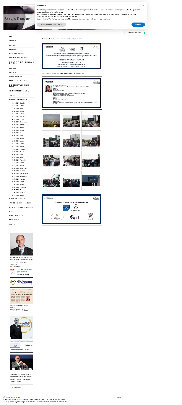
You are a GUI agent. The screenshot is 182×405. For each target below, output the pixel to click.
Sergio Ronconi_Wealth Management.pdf (24, 270)
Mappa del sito (15, 397)
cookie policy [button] (58, 12)
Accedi (119, 397)
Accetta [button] (138, 24)
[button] (144, 5)
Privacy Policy (16, 387)
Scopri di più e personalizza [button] (51, 24)
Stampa (7, 397)
